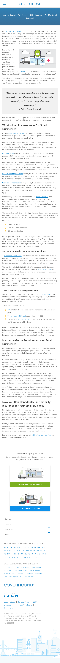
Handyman (36, 567)
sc (5, 557)
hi (42, 547)
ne (5, 554)
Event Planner (9, 574)
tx (15, 557)
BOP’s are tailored (45, 269)
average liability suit (18, 316)
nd (29, 554)
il (47, 547)
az (12, 547)
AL (5, 547)
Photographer (9, 567)
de (32, 547)
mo (41, 550)
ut (18, 557)
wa (28, 557)
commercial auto (42, 196)
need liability (26, 71)
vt (22, 557)
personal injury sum (25, 319)
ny (22, 554)
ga (38, 547)
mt (45, 550)
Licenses (7, 605)
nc (26, 554)
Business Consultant (34, 574)
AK (8, 547)
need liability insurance (14, 31)
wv (32, 557)
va (25, 557)
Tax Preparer (35, 570)
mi (31, 550)
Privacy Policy (23, 602)
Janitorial (20, 574)
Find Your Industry (27, 577)
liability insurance (44, 294)
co (22, 547)
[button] (4, 3)
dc (29, 547)
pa (43, 554)
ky (14, 550)
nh (12, 554)
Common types (8, 153)
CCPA (35, 602)
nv (8, 554)
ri (46, 554)
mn (34, 550)
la (17, 550)
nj (15, 554)
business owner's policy (13, 255)
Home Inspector (21, 570)
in (5, 550)
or (40, 554)
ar (15, 547)
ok (36, 554)
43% (9, 310)
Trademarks (8, 608)
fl (35, 547)
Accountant (8, 570)
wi (35, 557)
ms (38, 550)
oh (33, 554)
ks (10, 550)
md (24, 550)
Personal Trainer (23, 567)
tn (12, 557)
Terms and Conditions (23, 605)
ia (7, 550)
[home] (30, 4)
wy (39, 557)
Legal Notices (9, 602)
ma (27, 550)
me (20, 550)
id (44, 547)
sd (8, 557)
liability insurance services (41, 435)
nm (18, 554)
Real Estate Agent (11, 577)
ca (18, 547)
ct (25, 547)
